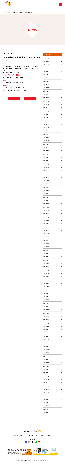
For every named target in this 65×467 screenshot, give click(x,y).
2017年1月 (46, 396)
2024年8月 (46, 127)
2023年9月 (46, 164)
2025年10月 (46, 81)
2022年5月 (46, 210)
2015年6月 (46, 412)
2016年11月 (46, 402)
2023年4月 (46, 180)
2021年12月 (46, 223)
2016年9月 (46, 406)
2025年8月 (46, 87)
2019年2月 (46, 323)
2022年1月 (46, 220)
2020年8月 (46, 266)
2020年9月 (46, 263)
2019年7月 (46, 306)
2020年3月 (46, 280)
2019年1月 (46, 326)
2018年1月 (46, 366)
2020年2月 (46, 283)
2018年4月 (46, 356)
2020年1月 (46, 286)
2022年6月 (46, 207)
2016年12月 (46, 399)
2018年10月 (46, 336)
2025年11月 (46, 78)
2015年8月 (46, 409)
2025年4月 (46, 101)
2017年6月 (46, 386)
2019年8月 (46, 303)
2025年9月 (46, 84)
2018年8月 (46, 343)
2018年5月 (46, 353)
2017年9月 (46, 376)
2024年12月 (46, 114)
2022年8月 (46, 203)
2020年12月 (46, 256)
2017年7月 (46, 382)
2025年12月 (46, 74)
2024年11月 (46, 117)
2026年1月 (46, 71)
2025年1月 (46, 111)
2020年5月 (46, 273)
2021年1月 (46, 253)
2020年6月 (46, 270)
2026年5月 (46, 58)
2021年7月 (46, 233)
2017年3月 (46, 392)
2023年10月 (46, 160)
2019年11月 (46, 293)
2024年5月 (46, 137)
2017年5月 (46, 389)
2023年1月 (46, 190)
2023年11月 (46, 157)
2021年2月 (46, 250)
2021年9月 (46, 227)
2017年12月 (46, 369)
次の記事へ (30, 99)
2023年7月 (46, 170)
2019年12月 (46, 290)
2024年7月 (46, 131)
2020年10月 (46, 260)
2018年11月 (46, 333)
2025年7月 (46, 91)
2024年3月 (46, 144)
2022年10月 (46, 200)
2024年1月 (46, 150)
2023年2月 (46, 187)
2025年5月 (46, 97)
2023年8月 (46, 167)
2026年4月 (46, 61)
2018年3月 (46, 359)
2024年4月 (46, 141)
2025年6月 (46, 94)
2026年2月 (46, 68)
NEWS (9, 12)
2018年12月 (46, 329)
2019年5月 (46, 313)
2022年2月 (46, 217)
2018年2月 (46, 362)
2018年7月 (46, 346)
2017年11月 (46, 372)
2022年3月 (46, 213)
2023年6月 (46, 174)
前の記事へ (14, 99)
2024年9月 (46, 124)
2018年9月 (46, 339)
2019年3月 (46, 319)
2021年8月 (46, 230)
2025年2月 (46, 107)
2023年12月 (46, 154)
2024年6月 (46, 134)
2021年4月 (46, 243)
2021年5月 (46, 240)
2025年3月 (46, 104)
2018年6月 (46, 349)
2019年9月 (46, 300)
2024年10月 (46, 121)
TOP (4, 12)
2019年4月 (46, 316)
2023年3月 (46, 184)
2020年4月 (46, 276)
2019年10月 (46, 296)
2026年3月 (46, 64)
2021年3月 (46, 247)
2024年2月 (46, 147)
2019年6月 (46, 309)
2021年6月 (46, 237)
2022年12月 (46, 194)
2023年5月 (46, 177)
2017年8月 (46, 379)
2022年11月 (46, 197)
